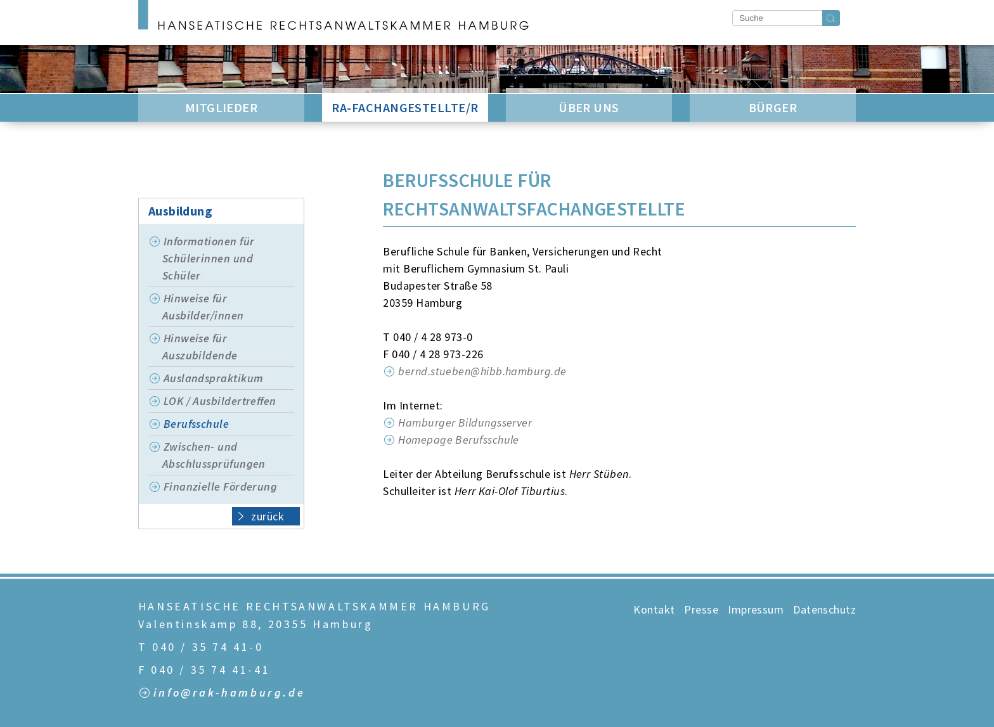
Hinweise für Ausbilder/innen (203, 307)
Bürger (773, 107)
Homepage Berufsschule (460, 439)
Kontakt (653, 609)
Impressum (756, 609)
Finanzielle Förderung (220, 486)
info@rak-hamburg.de (229, 693)
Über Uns (588, 107)
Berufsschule (196, 423)
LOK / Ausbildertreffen (220, 401)
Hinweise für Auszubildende (200, 347)
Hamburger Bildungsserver (465, 422)
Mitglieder (221, 107)
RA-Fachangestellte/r (405, 107)
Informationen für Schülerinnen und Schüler (208, 258)
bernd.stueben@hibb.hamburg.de (483, 371)
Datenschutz (824, 609)
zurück (260, 516)
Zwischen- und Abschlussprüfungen (214, 455)
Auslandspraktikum (214, 378)
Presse (701, 609)
